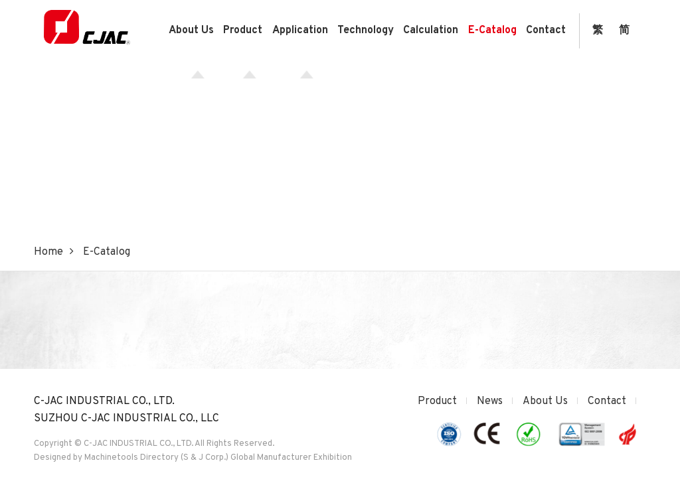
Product (242, 30)
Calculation (430, 30)
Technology (365, 30)
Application (300, 30)
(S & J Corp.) (203, 457)
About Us (191, 30)
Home (48, 252)
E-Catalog (492, 30)
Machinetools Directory (131, 457)
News (490, 401)
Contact (546, 30)
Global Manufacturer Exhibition (291, 457)
